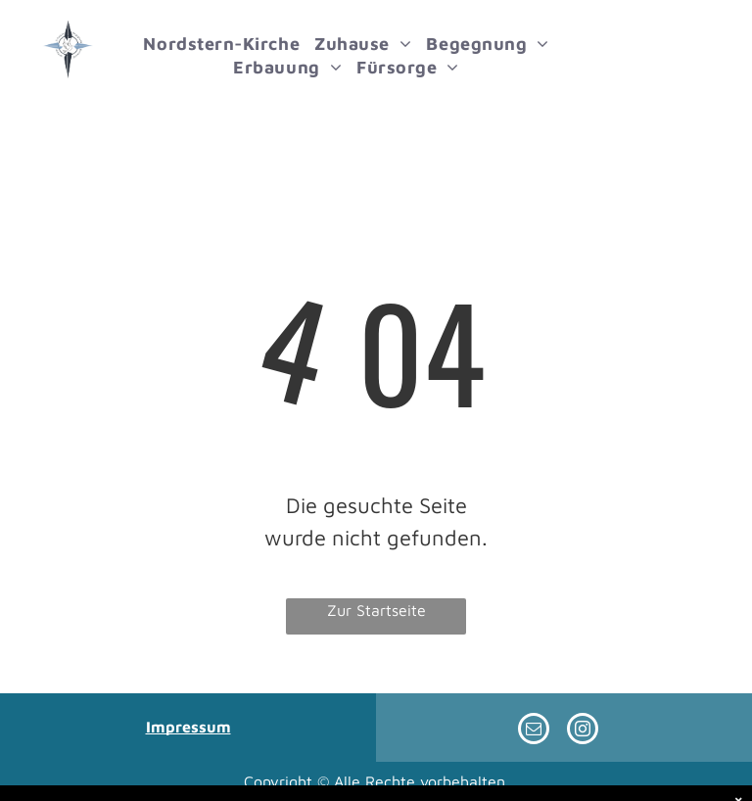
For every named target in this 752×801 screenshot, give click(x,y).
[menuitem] (233, 44)
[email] (533, 731)
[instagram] (582, 731)
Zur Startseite (376, 610)
